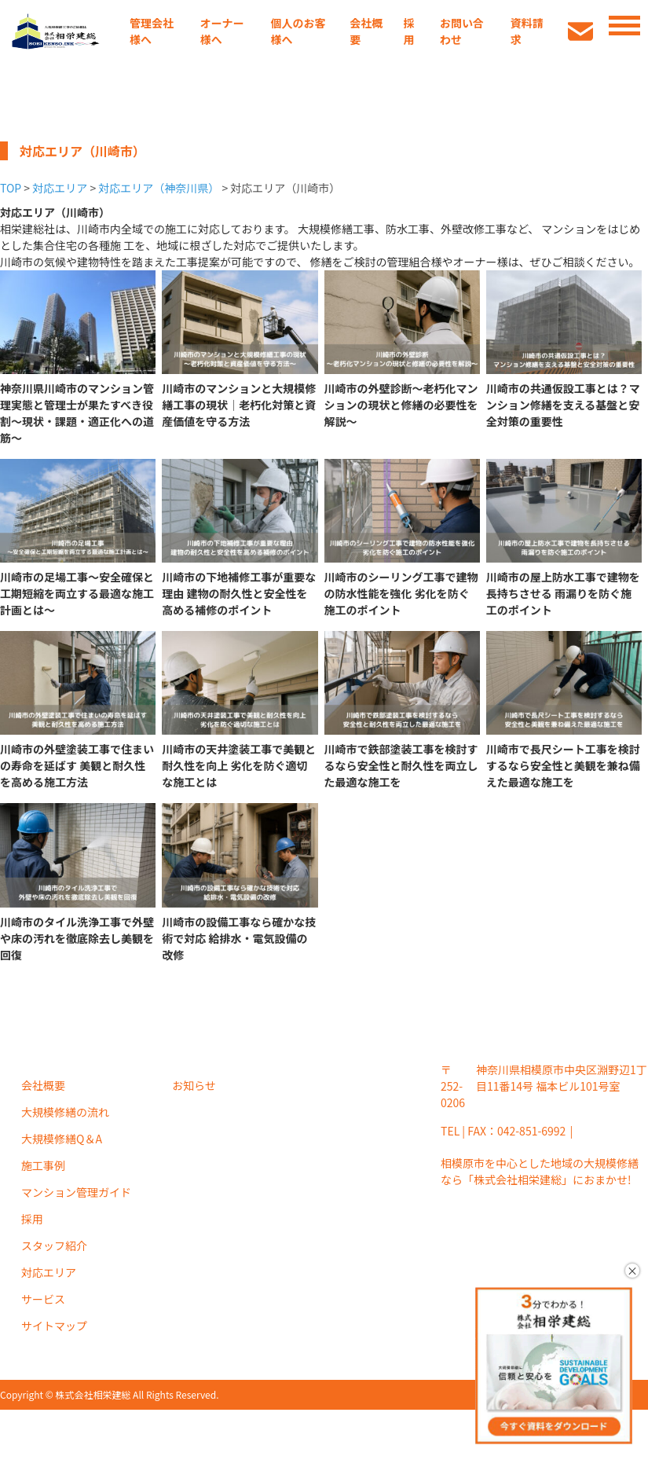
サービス (43, 1299)
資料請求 (527, 31)
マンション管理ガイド (76, 1192)
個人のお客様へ (298, 31)
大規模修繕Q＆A (61, 1138)
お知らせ (194, 1085)
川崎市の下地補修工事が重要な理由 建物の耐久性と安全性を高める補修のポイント (239, 593)
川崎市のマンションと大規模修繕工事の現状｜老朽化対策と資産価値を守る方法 (239, 404)
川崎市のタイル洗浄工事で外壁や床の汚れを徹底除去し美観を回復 (77, 938)
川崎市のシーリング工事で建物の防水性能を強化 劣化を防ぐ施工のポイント (401, 593)
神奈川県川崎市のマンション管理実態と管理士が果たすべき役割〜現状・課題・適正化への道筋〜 (77, 413)
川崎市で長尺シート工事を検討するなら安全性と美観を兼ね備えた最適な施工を (563, 765)
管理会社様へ (152, 31)
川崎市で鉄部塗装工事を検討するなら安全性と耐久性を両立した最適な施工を (401, 765)
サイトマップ (54, 1325)
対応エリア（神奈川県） (158, 188)
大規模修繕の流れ (65, 1112)
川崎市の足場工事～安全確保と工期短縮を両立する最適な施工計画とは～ (77, 593)
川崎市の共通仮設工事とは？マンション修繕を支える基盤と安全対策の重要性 (563, 404)
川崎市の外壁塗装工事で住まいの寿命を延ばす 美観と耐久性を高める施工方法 (77, 765)
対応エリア (59, 188)
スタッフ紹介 (54, 1245)
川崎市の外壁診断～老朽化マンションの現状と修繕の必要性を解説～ (401, 404)
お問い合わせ (462, 31)
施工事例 (43, 1165)
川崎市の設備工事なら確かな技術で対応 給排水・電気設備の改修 (239, 938)
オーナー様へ (222, 31)
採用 (408, 31)
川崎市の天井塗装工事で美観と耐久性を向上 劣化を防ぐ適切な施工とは (239, 765)
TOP (10, 188)
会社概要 (366, 31)
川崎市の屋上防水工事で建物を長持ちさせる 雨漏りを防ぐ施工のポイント (563, 593)
